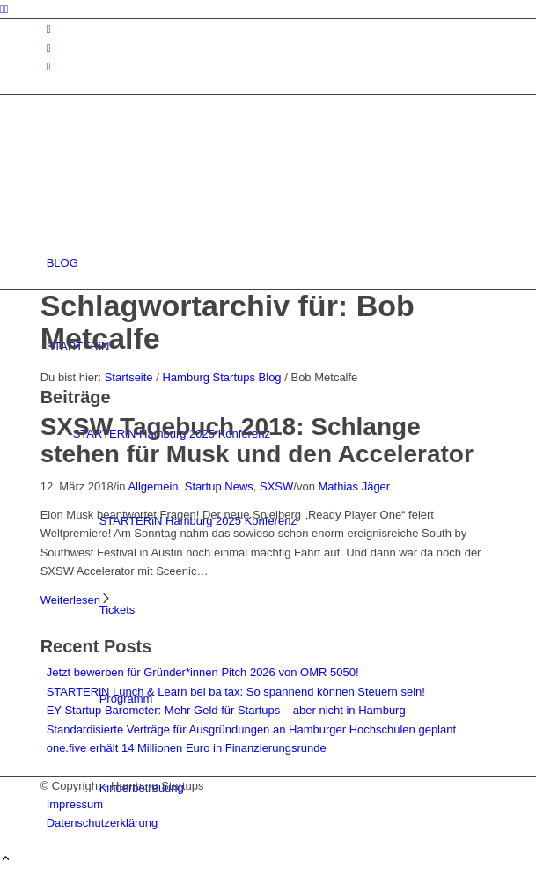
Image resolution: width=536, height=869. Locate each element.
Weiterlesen (76, 600)
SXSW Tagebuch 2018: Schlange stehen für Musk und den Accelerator (257, 440)
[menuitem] (271, 263)
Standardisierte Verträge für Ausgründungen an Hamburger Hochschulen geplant (251, 729)
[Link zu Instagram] (49, 28)
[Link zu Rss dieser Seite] (49, 66)
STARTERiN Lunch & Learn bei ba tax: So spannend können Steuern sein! (236, 691)
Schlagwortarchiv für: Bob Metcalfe (227, 322)
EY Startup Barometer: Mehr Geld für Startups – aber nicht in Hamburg (226, 710)
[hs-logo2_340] (172, 179)
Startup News (219, 486)
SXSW (276, 486)
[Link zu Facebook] (49, 48)
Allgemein (153, 486)
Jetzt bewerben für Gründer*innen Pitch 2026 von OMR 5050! (203, 672)
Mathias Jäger (355, 486)
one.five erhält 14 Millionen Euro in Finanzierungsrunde (187, 748)
